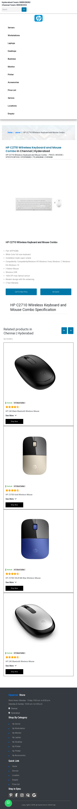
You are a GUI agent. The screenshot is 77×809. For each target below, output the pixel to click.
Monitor (11, 67)
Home (10, 132)
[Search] (11, 9)
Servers (11, 27)
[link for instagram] (22, 795)
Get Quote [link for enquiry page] (55, 292)
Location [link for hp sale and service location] (13, 775)
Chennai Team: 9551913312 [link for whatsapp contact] (14, 5)
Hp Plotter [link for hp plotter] (14, 751)
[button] (64, 330)
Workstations (14, 35)
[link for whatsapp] (8, 803)
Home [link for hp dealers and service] (12, 766)
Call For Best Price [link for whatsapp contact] (21, 292)
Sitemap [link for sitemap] (52, 805)
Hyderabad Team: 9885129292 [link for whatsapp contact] (16, 2)
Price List (12, 90)
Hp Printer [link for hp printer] (14, 746)
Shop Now (14, 421)
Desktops (12, 51)
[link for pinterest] (10, 795)
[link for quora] (28, 795)
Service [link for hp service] (11, 98)
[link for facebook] (16, 795)
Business (12, 59)
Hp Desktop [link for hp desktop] (15, 742)
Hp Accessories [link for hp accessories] (16, 755)
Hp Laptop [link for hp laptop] (14, 737)
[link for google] (34, 795)
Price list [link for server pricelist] (14, 784)
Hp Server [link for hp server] (14, 724)
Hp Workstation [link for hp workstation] (16, 728)
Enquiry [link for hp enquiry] (11, 113)
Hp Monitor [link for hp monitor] (14, 733)
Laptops (11, 43)
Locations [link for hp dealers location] (12, 106)
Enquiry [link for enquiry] (13, 780)
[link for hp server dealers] (38, 18)
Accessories (13, 82)
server (18, 132)
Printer (11, 74)
